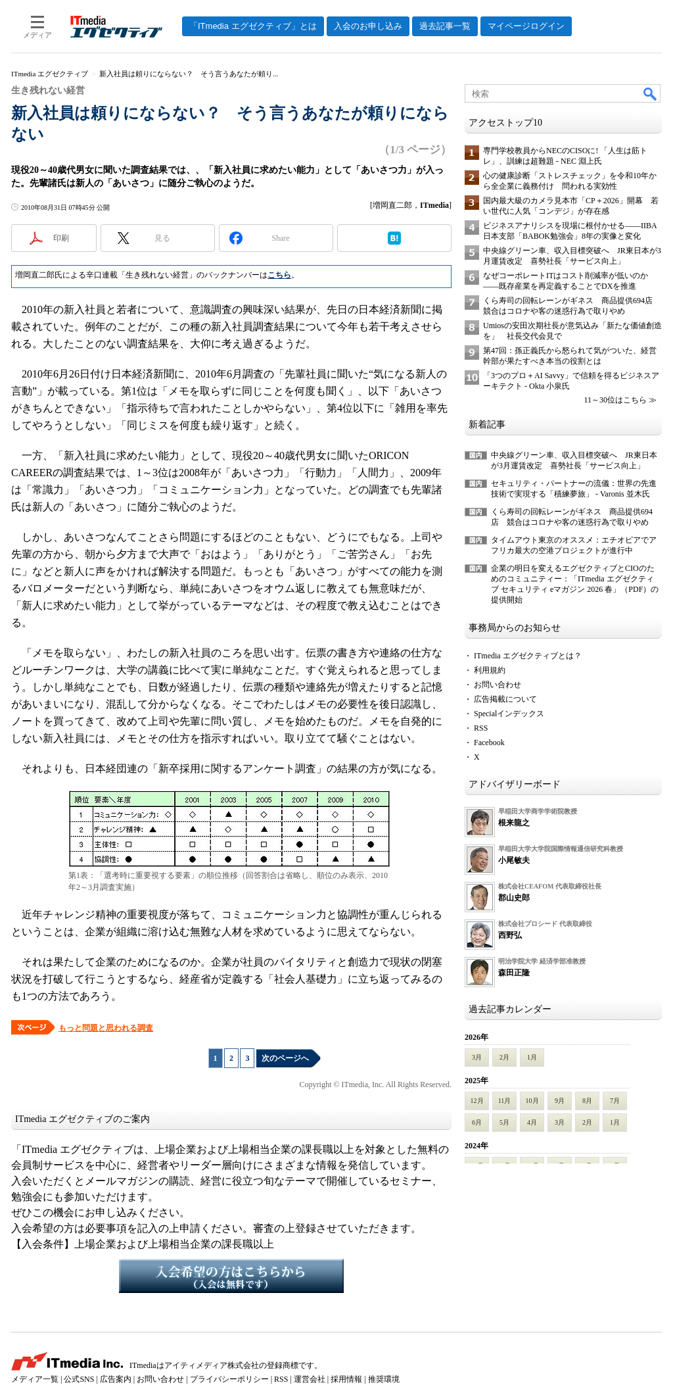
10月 (532, 1100)
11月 (504, 1100)
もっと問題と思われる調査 (105, 1028)
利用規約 (489, 670)
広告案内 (115, 1379)
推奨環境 (384, 1379)
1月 (532, 1057)
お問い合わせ (497, 684)
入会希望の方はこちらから (231, 1276)
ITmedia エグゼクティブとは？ (528, 655)
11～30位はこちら (615, 399)
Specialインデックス (509, 713)
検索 (651, 93)
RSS (481, 728)
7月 (615, 1100)
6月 (477, 1122)
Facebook (489, 742)
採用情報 (346, 1379)
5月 (504, 1122)
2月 (504, 1057)
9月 (560, 1100)
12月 (477, 1100)
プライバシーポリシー (229, 1379)
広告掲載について (505, 699)
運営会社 (309, 1379)
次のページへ (285, 1058)
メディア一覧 (34, 1379)
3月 (477, 1057)
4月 (532, 1122)
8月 (587, 1100)
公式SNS (79, 1379)
